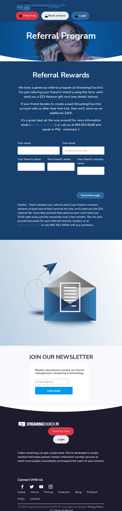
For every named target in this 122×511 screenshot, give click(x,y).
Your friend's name (29, 159)
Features (64, 492)
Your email (68, 143)
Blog (78, 492)
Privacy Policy (95, 506)
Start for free (61, 431)
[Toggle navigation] (94, 16)
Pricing (48, 492)
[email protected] (42, 125)
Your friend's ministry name (90, 161)
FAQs (21, 499)
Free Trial (27, 16)
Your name (24, 143)
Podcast (92, 492)
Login (80, 16)
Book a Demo (55, 16)
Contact (35, 499)
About (35, 492)
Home (21, 492)
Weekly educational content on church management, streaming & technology (59, 372)
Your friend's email (59, 159)
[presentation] (43, 184)
